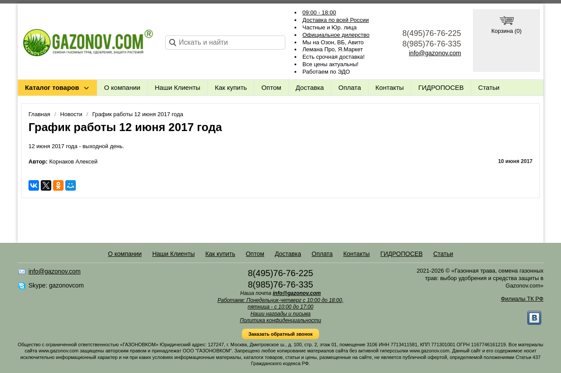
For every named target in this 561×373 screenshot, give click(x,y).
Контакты (390, 87)
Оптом (271, 87)
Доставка (310, 87)
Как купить (231, 87)
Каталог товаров (52, 87)
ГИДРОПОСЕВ (441, 87)
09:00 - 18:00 (319, 12)
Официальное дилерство (335, 35)
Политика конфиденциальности (280, 320)
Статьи (489, 87)
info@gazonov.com (435, 53)
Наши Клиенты (177, 87)
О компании (122, 87)
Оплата (349, 87)
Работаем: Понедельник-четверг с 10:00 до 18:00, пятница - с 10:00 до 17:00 (280, 303)
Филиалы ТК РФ (522, 298)
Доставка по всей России (335, 20)
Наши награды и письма (280, 314)
